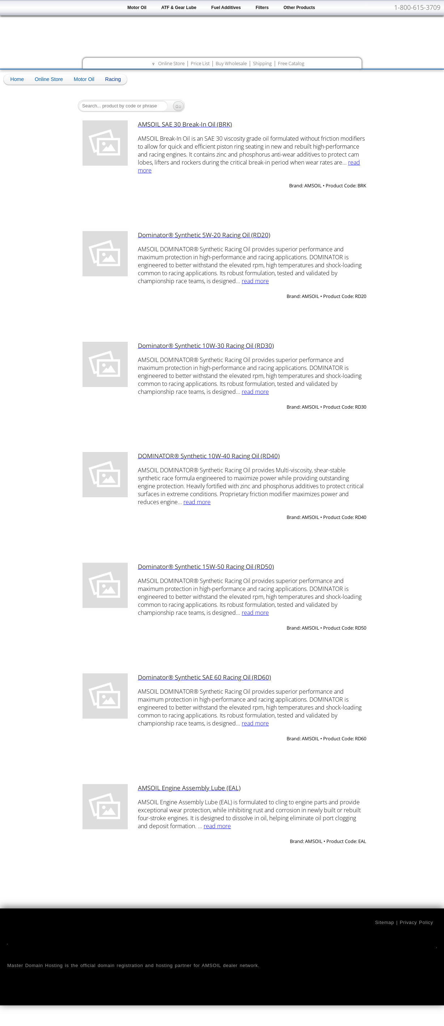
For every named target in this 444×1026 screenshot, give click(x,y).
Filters (261, 7)
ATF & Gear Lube (178, 7)
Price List (200, 63)
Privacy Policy (416, 922)
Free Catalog (291, 63)
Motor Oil (137, 7)
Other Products (299, 7)
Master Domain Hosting (35, 965)
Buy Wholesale (231, 63)
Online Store (171, 63)
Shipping (262, 63)
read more (255, 281)
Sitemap (384, 922)
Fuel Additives (226, 7)
